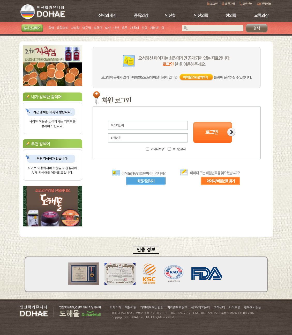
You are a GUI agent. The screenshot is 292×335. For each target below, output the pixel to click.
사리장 (75, 28)
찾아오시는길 (252, 307)
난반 (116, 28)
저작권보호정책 (177, 307)
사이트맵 (234, 307)
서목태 (134, 28)
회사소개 (115, 307)
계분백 (154, 28)
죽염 (51, 28)
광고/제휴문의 (200, 307)
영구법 (86, 28)
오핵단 (98, 28)
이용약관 (131, 307)
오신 (108, 28)
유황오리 (62, 28)
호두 (125, 28)
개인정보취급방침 (151, 307)
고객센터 (219, 307)
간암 (144, 28)
